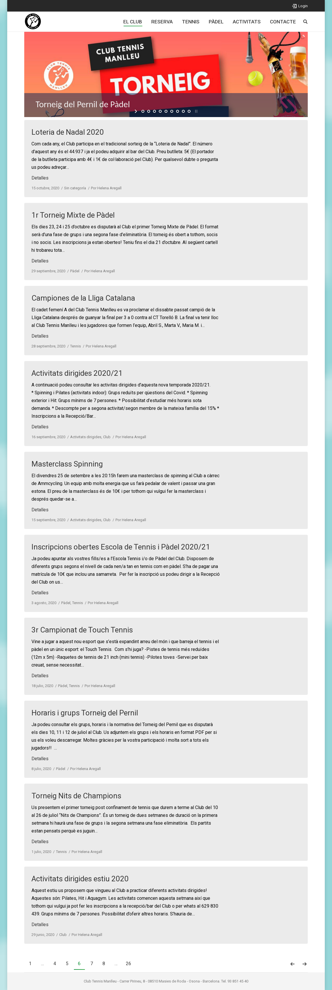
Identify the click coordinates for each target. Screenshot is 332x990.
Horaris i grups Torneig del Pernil (84, 712)
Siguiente (304, 963)
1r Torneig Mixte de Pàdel (73, 215)
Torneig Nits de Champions (76, 795)
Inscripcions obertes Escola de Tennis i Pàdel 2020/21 (120, 547)
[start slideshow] (136, 111)
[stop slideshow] (195, 111)
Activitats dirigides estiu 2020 (80, 878)
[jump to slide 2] (149, 111)
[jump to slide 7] (177, 111)
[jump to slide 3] (154, 111)
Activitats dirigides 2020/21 (77, 373)
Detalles (40, 178)
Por (106, 188)
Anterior (292, 963)
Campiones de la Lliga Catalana (83, 298)
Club (107, 437)
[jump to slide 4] (160, 111)
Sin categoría (75, 188)
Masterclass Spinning (67, 464)
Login (303, 6)
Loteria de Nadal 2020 (67, 132)
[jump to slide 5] (166, 111)
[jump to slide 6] (172, 111)
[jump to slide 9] (189, 111)
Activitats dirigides (85, 437)
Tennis (75, 346)
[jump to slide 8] (183, 111)
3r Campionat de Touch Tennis (82, 630)
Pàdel (74, 271)
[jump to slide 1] (143, 111)
